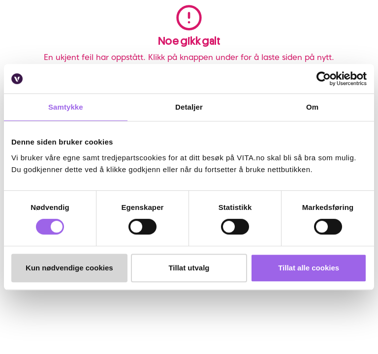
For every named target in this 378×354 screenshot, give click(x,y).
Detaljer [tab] (189, 107)
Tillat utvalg (188, 268)
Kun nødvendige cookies (69, 268)
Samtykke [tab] (65, 107)
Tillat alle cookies (308, 268)
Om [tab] (312, 107)
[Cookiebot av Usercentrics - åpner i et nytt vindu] (324, 78)
